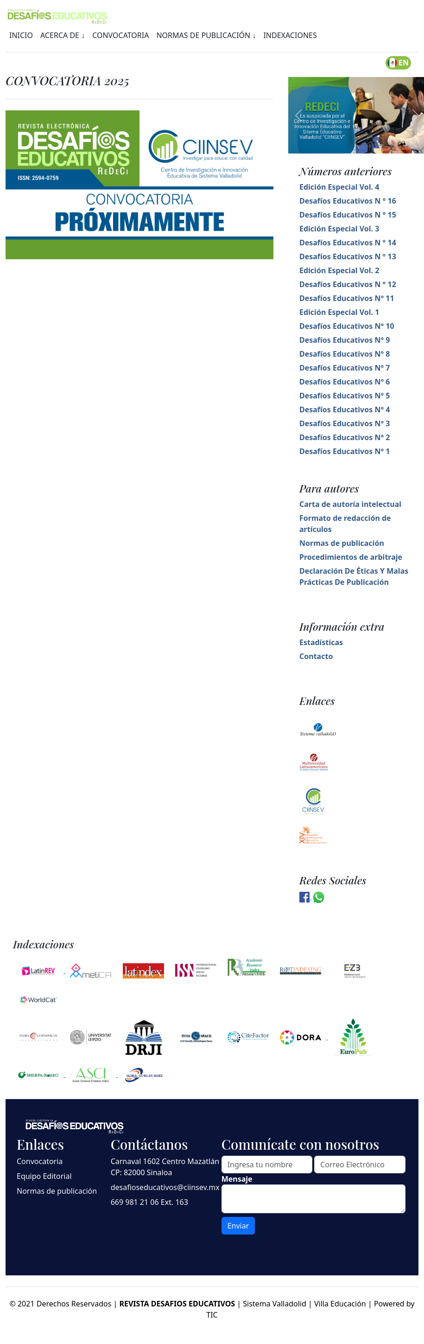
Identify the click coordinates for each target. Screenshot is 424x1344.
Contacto (316, 656)
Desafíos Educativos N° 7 (344, 368)
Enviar (238, 1226)
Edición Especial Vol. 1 (339, 312)
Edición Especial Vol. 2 (339, 270)
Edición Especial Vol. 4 (339, 187)
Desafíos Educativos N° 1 (344, 451)
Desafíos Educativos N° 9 (344, 340)
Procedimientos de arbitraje (350, 557)
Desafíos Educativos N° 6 (344, 382)
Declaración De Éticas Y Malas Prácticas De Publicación (353, 576)
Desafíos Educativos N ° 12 (347, 284)
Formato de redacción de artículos (345, 523)
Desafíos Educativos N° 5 (344, 395)
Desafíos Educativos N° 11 (346, 298)
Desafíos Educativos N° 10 (346, 326)
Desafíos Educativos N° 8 (344, 354)
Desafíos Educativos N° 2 (344, 437)
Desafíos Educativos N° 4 (344, 409)
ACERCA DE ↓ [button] (62, 35)
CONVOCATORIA (120, 35)
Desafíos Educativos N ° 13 (347, 256)
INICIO (21, 35)
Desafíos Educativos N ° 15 (347, 215)
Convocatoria (40, 1161)
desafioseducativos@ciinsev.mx (165, 1187)
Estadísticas (321, 642)
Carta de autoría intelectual (350, 504)
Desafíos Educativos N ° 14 (347, 242)
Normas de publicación (341, 543)
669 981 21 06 (135, 1202)
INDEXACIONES (289, 35)
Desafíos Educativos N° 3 (344, 423)
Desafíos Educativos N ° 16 (347, 201)
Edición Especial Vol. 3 (339, 229)
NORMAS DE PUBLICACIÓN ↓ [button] (206, 35)
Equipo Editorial (44, 1176)
